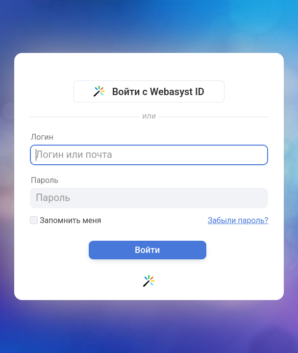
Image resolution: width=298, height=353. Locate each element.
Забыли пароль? (238, 220)
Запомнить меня (65, 220)
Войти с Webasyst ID (149, 92)
